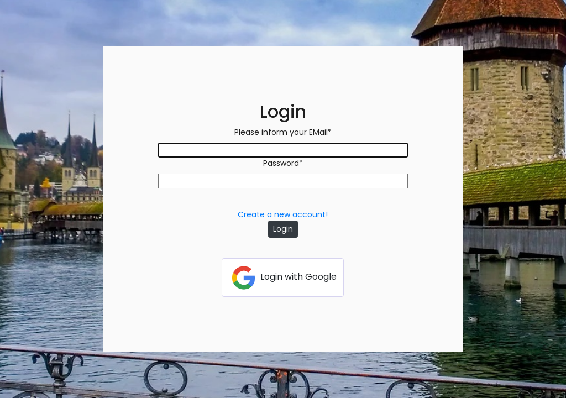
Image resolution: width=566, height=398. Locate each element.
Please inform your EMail (283, 132)
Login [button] (283, 228)
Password (283, 163)
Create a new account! (283, 214)
